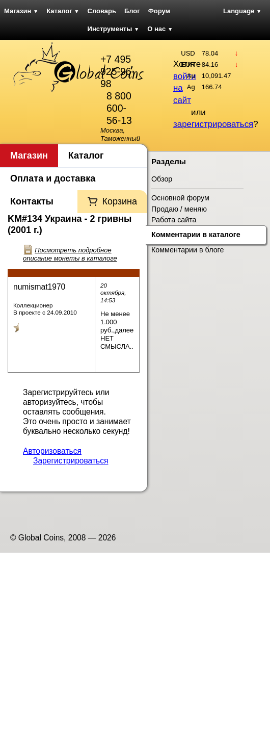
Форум (159, 11)
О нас (160, 29)
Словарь (102, 11)
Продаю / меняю (179, 209)
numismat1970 (39, 286)
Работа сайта (174, 220)
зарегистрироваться (213, 124)
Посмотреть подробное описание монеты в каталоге (70, 254)
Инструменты (114, 29)
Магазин (21, 11)
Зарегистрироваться (70, 460)
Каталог (62, 11)
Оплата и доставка (52, 178)
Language (242, 11)
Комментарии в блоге (187, 250)
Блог (132, 11)
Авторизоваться (52, 451)
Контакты (31, 201)
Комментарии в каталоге (195, 234)
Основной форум (180, 198)
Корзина (119, 201)
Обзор (161, 179)
